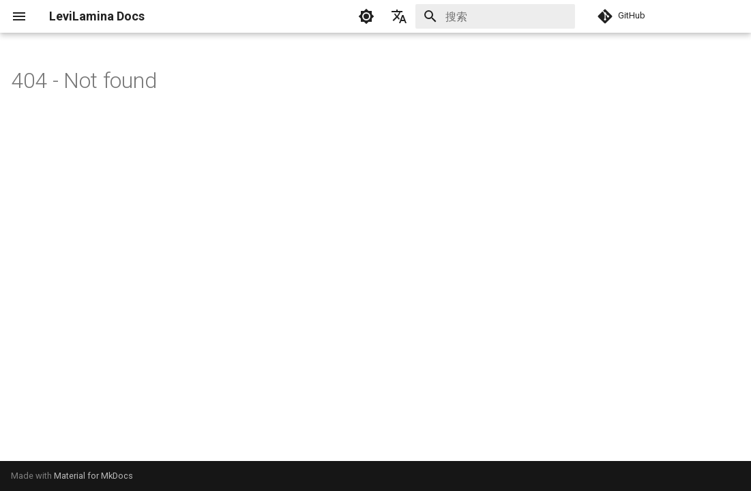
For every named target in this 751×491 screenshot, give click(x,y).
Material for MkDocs (93, 476)
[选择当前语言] (399, 16)
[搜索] (495, 16)
